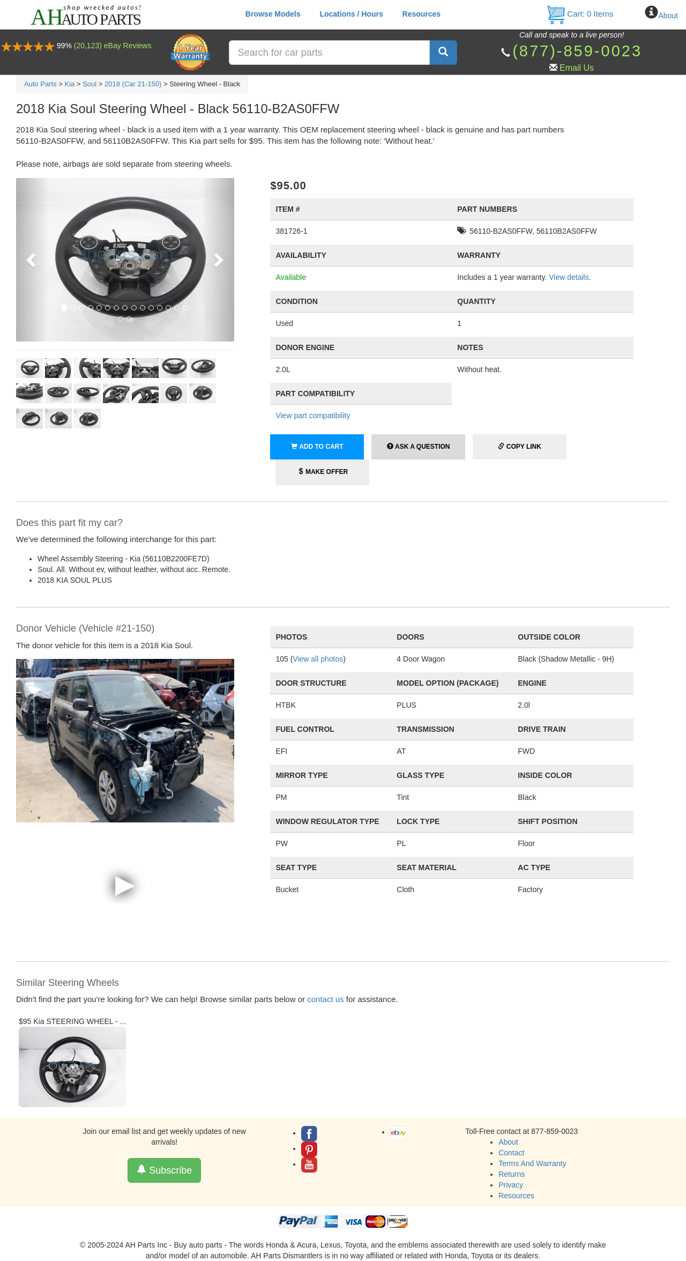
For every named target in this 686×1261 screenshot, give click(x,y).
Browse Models (273, 14)
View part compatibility (312, 415)
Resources (421, 14)
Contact (511, 1152)
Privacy (510, 1185)
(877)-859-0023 (577, 51)
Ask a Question (418, 446)
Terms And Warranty (532, 1163)
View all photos (318, 659)
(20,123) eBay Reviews (113, 45)
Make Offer (322, 472)
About (668, 15)
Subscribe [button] (164, 1170)
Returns (511, 1174)
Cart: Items (579, 13)
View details (568, 277)
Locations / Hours (351, 14)
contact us (325, 999)
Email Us (577, 67)
